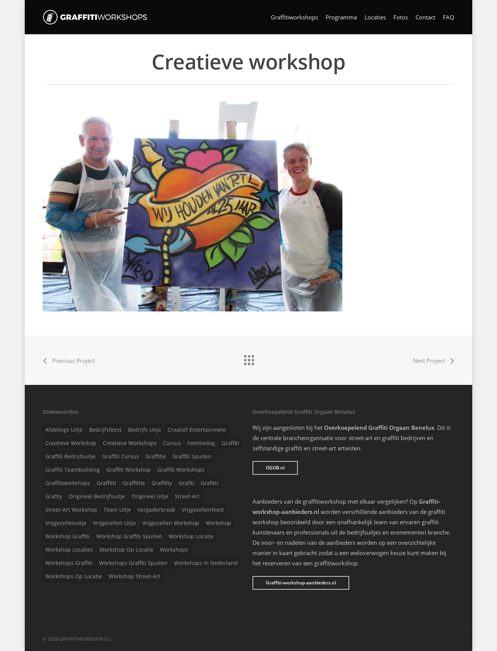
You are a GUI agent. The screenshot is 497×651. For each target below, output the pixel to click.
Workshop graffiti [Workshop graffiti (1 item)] (67, 536)
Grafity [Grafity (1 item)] (53, 496)
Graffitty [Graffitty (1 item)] (162, 483)
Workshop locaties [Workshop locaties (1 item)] (69, 549)
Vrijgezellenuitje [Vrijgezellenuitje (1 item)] (65, 523)
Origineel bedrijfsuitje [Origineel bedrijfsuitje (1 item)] (97, 496)
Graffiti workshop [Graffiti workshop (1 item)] (128, 469)
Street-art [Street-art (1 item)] (187, 496)
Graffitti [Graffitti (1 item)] (106, 483)
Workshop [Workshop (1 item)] (218, 523)
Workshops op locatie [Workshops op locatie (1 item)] (73, 576)
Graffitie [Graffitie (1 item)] (155, 456)
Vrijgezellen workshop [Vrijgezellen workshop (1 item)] (170, 523)
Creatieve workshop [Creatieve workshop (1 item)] (70, 443)
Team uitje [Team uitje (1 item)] (117, 509)
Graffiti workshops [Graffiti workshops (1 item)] (181, 469)
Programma (341, 17)
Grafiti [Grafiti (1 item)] (186, 483)
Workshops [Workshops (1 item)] (174, 549)
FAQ (448, 17)
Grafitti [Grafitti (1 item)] (209, 483)
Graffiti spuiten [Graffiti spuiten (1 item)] (192, 456)
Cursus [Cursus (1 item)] (172, 443)
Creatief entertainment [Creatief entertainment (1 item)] (197, 429)
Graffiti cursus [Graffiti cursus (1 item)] (120, 456)
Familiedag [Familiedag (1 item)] (201, 443)
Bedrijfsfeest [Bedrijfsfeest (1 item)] (105, 429)
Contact (425, 17)
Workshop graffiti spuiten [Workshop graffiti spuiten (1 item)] (129, 536)
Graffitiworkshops (294, 17)
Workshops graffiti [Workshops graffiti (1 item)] (69, 562)
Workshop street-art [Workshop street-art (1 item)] (134, 576)
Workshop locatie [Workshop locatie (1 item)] (191, 536)
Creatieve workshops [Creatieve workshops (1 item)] (130, 443)
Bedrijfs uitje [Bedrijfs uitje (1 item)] (144, 429)
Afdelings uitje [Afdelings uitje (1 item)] (64, 429)
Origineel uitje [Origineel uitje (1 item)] (149, 496)
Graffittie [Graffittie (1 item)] (134, 483)
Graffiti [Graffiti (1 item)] (230, 443)
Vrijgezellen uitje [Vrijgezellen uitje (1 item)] (114, 523)
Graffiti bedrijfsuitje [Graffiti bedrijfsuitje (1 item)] (70, 456)
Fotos (400, 17)
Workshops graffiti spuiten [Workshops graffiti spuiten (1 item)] (133, 562)
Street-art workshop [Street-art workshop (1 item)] (71, 509)
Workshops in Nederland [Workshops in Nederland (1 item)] (206, 562)
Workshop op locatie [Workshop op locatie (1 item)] (126, 549)
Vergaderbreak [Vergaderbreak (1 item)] (156, 509)
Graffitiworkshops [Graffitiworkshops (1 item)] (67, 483)
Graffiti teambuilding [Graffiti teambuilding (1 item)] (72, 469)
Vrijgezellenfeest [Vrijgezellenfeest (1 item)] (203, 509)
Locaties (375, 17)
